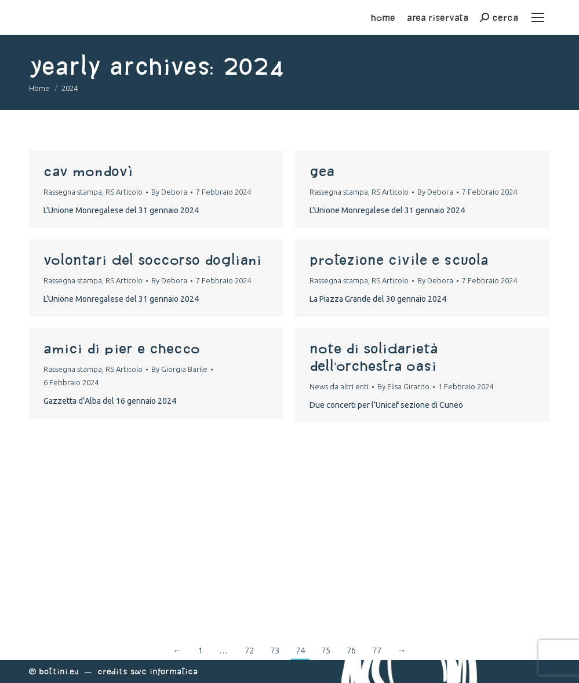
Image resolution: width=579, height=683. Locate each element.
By (169, 192)
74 (300, 650)
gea (321, 171)
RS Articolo (124, 192)
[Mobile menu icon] (538, 17)
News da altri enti (339, 386)
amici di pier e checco (121, 348)
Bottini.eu (59, 671)
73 (274, 650)
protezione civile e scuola (398, 259)
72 (249, 650)
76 (351, 650)
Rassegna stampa (72, 192)
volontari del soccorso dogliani (152, 259)
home (383, 17)
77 (376, 650)
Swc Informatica (164, 671)
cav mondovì (88, 171)
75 (325, 650)
